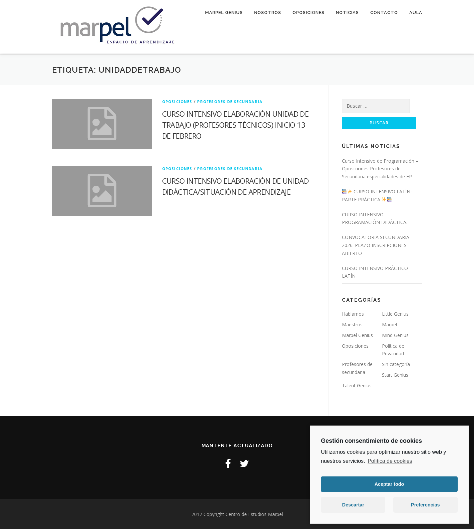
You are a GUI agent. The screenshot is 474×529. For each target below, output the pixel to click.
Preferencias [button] (425, 508)
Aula (415, 12)
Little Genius (395, 313)
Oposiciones (309, 12)
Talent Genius (357, 384)
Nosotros (267, 12)
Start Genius (395, 374)
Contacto (384, 12)
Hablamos (353, 313)
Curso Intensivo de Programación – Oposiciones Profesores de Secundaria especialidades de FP (380, 168)
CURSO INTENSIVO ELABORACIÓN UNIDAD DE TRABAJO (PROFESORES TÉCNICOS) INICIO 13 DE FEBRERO (235, 124)
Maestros (352, 324)
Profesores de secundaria (230, 100)
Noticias (347, 12)
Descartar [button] (353, 508)
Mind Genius (395, 334)
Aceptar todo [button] (389, 487)
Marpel (389, 324)
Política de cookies (390, 464)
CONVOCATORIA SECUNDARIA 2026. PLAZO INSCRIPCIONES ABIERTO (375, 244)
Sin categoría (396, 363)
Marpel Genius (224, 12)
